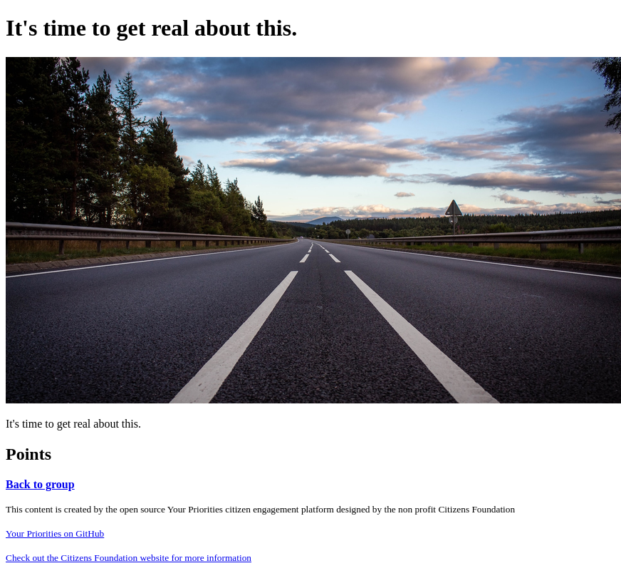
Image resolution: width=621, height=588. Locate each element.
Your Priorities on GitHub (55, 533)
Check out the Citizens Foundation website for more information (128, 557)
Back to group (40, 484)
